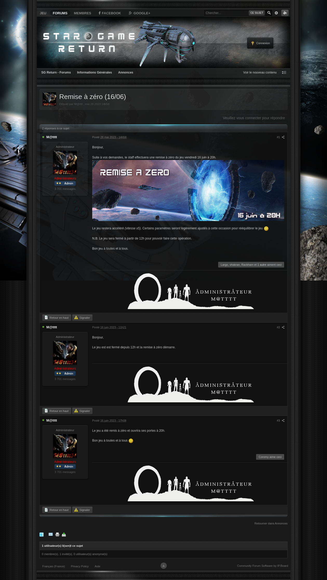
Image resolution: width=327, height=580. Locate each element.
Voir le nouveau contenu (260, 72)
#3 (281, 420)
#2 (281, 327)
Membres (82, 13)
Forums (60, 13)
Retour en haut (56, 317)
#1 (281, 137)
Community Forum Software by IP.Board (262, 565)
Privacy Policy (80, 566)
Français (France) (53, 566)
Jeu (43, 13)
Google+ (139, 13)
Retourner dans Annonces (271, 523)
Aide (97, 566)
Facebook (109, 13)
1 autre (261, 264)
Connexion (260, 43)
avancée (276, 13)
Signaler (82, 317)
